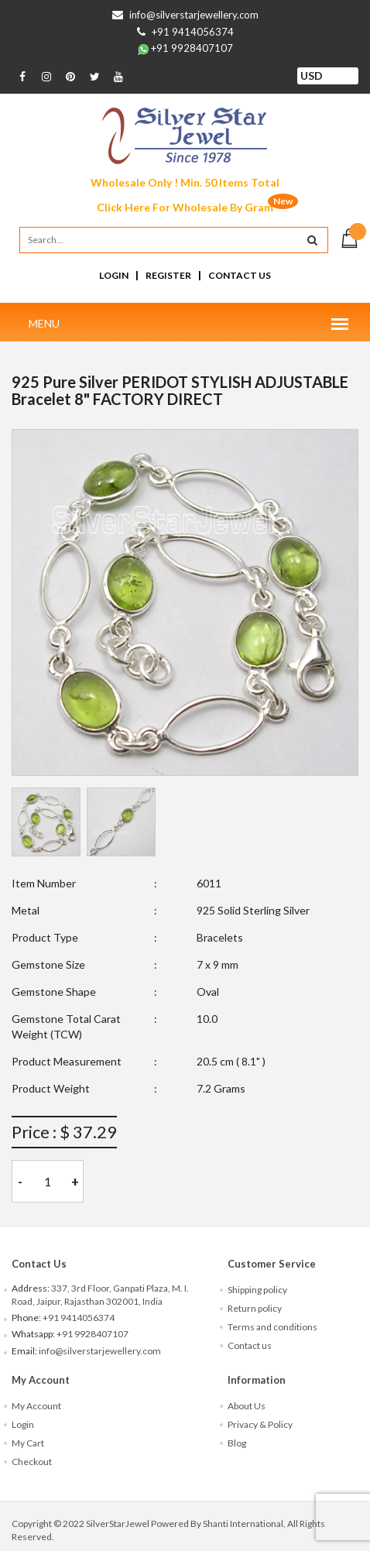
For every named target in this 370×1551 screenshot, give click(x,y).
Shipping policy (257, 1289)
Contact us (250, 1345)
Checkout (32, 1461)
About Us (247, 1406)
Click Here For (185, 207)
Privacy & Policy (260, 1424)
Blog (237, 1443)
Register (168, 275)
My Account (36, 1406)
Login (113, 275)
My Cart (28, 1443)
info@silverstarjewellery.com (194, 15)
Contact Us (239, 275)
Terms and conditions (272, 1327)
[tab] (46, 822)
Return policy (255, 1308)
